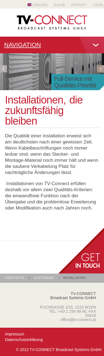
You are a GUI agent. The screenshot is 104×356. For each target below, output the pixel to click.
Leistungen (44, 277)
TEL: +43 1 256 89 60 (68, 311)
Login (98, 5)
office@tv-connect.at (78, 319)
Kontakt (79, 5)
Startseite (15, 277)
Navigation (22, 44)
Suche (59, 5)
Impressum (14, 334)
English (40, 5)
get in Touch (81, 251)
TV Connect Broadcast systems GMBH (52, 22)
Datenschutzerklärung (24, 339)
